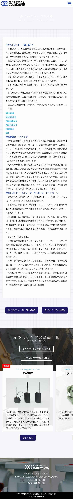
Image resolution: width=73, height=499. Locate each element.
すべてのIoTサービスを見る (36, 358)
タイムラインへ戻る (54, 310)
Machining (11, 117)
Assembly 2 (11, 125)
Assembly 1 (11, 121)
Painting (10, 129)
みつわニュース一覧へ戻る (21, 310)
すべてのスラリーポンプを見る (37, 349)
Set (7, 133)
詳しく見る (28, 438)
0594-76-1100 (38, 480)
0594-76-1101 (38, 483)
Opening (10, 113)
